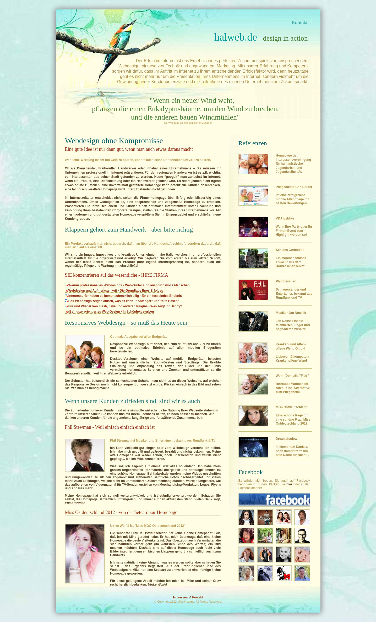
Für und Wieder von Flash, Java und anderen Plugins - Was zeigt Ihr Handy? (123, 306)
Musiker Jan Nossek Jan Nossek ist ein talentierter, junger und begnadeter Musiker (293, 321)
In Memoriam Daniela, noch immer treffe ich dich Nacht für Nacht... (292, 447)
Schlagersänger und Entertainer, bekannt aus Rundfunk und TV (294, 289)
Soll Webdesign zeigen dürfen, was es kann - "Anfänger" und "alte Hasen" (122, 301)
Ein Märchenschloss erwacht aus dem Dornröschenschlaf (291, 258)
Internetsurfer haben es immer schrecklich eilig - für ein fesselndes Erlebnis (123, 296)
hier (289, 484)
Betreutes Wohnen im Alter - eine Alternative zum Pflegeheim (293, 384)
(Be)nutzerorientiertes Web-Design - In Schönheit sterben (109, 311)
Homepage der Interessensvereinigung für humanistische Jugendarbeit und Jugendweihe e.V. (293, 164)
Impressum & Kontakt (188, 597)
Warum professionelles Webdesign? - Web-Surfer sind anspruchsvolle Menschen (127, 285)
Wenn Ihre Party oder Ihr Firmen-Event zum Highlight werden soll (294, 227)
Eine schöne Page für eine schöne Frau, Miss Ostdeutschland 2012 (293, 415)
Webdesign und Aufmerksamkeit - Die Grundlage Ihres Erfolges (114, 290)
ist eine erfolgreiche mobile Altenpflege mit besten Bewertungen (294, 195)
